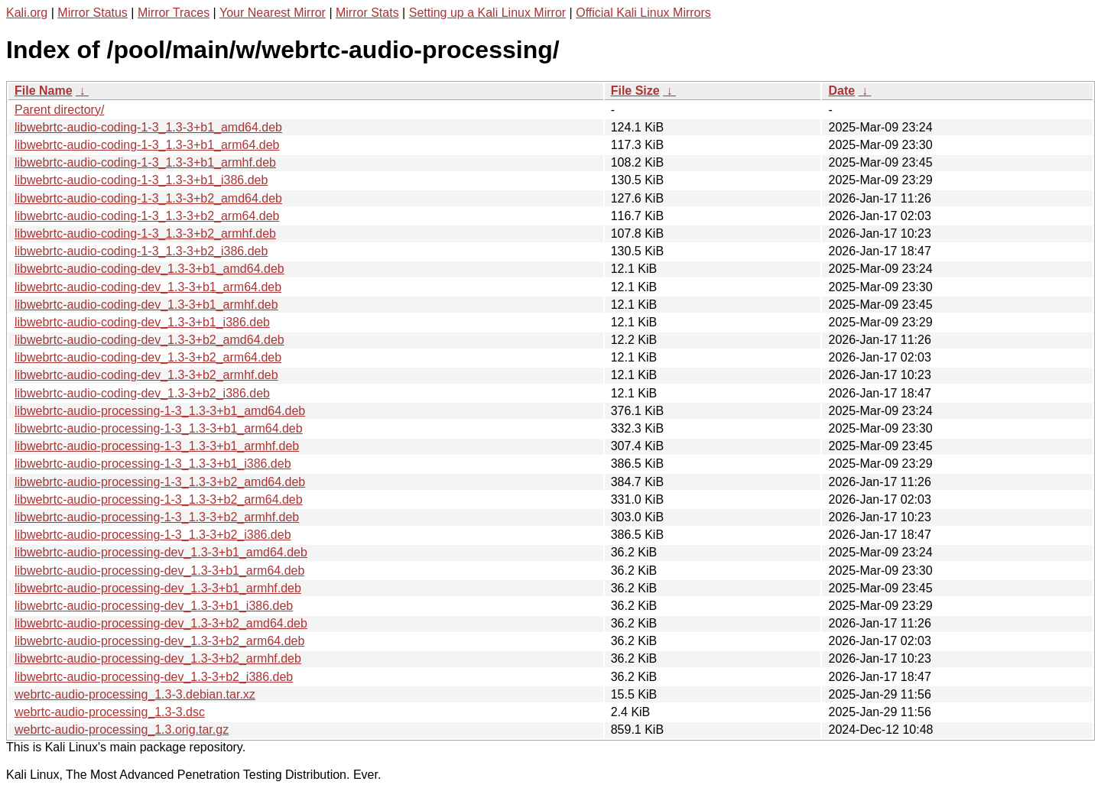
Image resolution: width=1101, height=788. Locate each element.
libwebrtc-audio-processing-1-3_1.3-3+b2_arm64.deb (159, 499)
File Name (44, 90)
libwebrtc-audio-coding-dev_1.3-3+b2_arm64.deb (148, 357)
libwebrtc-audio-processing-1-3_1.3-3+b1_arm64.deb (159, 428)
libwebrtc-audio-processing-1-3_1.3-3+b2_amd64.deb (160, 481)
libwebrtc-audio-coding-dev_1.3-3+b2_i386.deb (142, 393)
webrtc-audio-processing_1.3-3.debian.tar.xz (135, 694)
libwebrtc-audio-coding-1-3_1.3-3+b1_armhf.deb (145, 162)
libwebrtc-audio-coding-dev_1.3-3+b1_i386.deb (142, 322)
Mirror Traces (173, 12)
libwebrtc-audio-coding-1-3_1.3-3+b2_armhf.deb (145, 233)
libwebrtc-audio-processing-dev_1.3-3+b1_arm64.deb (159, 570)
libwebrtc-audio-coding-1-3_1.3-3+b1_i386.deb (141, 179)
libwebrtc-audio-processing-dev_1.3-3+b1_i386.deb (154, 605)
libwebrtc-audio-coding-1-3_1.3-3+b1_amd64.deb (148, 127)
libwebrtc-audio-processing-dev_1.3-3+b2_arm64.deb (159, 640)
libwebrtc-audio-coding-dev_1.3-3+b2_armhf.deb (146, 374)
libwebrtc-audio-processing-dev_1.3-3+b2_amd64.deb (161, 623)
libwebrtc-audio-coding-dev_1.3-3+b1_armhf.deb (146, 304)
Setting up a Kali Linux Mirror (487, 12)
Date (841, 90)
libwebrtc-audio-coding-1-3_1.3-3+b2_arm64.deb (147, 215)
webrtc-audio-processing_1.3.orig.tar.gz (122, 729)
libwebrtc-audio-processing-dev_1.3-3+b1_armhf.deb (158, 588)
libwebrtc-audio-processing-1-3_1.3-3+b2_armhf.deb (157, 517)
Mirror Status (92, 12)
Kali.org (26, 12)
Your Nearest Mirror (272, 12)
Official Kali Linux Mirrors (643, 12)
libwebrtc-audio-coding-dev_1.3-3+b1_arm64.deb (148, 287)
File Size (635, 90)
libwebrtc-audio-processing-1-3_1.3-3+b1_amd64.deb (160, 410)
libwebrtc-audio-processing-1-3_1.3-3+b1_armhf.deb (157, 445)
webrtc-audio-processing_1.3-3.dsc (110, 711)
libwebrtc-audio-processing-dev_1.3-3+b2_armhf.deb (158, 658)
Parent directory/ (59, 109)
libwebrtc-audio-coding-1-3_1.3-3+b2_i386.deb (141, 251)
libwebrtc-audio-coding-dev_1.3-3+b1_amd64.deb (149, 268)
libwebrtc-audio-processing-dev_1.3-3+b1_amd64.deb (161, 552)
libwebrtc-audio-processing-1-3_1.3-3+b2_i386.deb (153, 534)
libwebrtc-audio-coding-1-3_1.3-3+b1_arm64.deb (147, 144)
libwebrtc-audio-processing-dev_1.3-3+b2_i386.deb (154, 676)
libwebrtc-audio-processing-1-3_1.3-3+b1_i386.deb (153, 463)
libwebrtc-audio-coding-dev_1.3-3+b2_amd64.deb (149, 339)
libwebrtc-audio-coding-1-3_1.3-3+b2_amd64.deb (148, 198)
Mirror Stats (367, 12)
